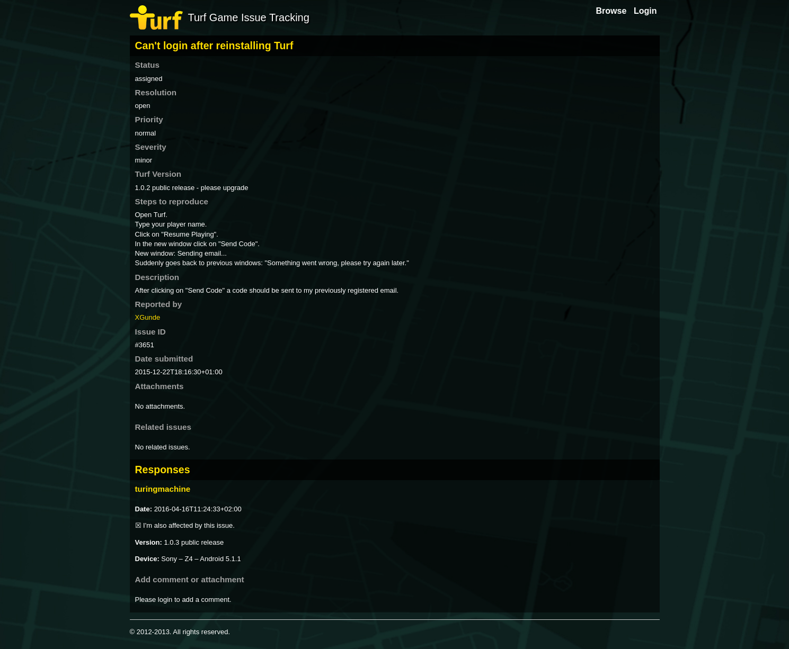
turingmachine (163, 488)
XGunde (148, 317)
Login (645, 10)
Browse (611, 10)
